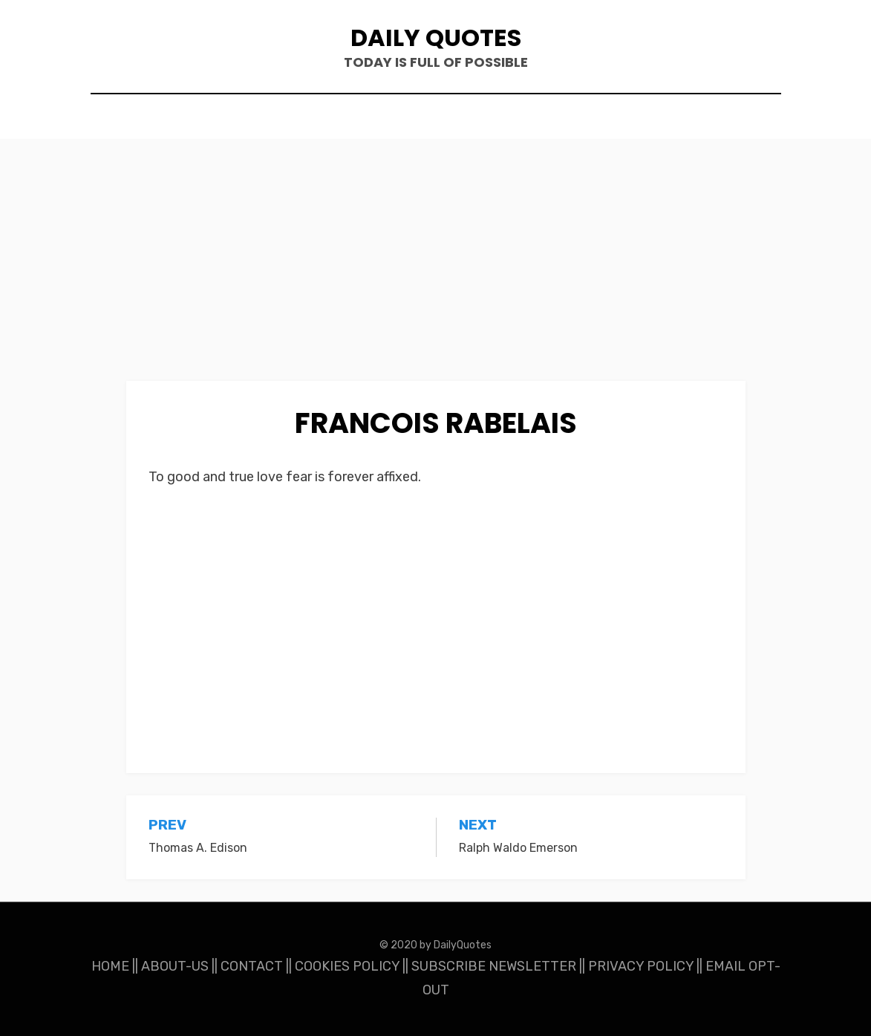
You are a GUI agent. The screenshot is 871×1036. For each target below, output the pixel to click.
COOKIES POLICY (347, 966)
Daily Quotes (435, 37)
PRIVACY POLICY (641, 966)
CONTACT (252, 966)
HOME (110, 966)
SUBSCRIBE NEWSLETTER (493, 966)
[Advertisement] (436, 271)
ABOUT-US (175, 966)
